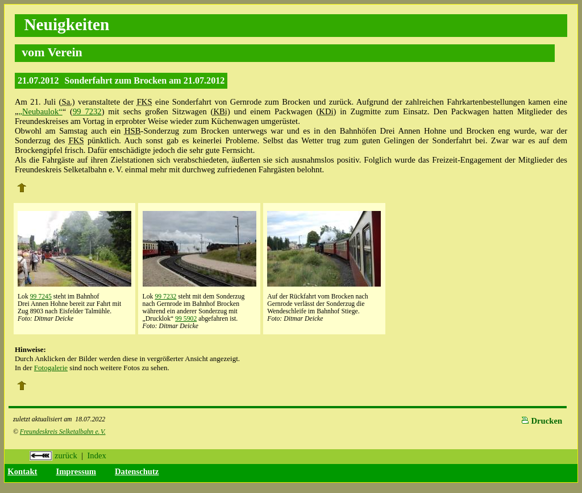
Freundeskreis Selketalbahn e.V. (63, 432)
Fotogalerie (51, 367)
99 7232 (87, 111)
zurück (53, 455)
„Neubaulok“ (40, 111)
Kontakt (22, 471)
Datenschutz (137, 471)
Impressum (76, 471)
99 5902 (186, 318)
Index (96, 455)
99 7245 (41, 296)
